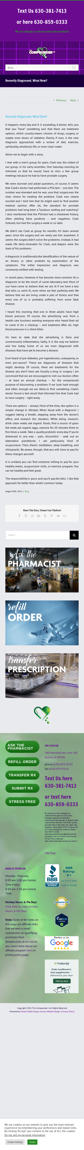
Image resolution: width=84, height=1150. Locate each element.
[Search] (74, 535)
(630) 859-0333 (63, 764)
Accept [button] (32, 1142)
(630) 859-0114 (59, 768)
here (29, 950)
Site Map (50, 853)
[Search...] (37, 535)
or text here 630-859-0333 (61, 800)
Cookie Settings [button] (15, 1142)
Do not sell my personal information (24, 1135)
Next (73, 100)
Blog (27, 491)
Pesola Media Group (29, 1011)
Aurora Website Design (50, 1011)
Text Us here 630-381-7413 (60, 782)
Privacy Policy (68, 1011)
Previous (61, 100)
